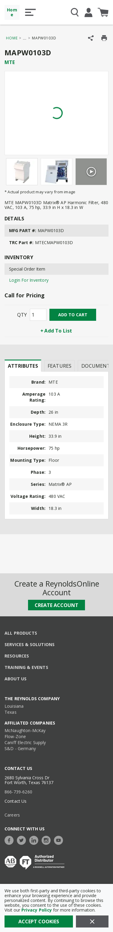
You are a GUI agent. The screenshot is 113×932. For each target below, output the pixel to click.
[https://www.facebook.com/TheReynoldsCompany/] (11, 839)
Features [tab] (59, 366)
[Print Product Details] (104, 38)
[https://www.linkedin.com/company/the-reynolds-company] (35, 839)
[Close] (92, 921)
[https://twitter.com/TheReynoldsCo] (23, 839)
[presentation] (23, 366)
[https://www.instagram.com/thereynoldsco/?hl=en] (48, 839)
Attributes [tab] (23, 366)
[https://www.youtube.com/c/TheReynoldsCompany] (60, 839)
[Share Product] (91, 38)
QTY (22, 314)
